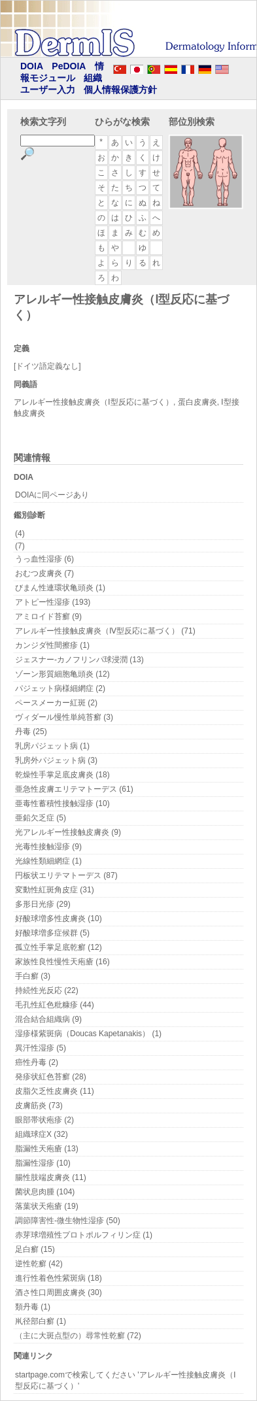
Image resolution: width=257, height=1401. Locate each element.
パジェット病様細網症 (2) (60, 688)
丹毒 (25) (31, 731)
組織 (93, 78)
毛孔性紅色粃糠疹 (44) (54, 1004)
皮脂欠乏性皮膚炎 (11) (54, 1091)
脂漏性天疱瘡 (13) (46, 1148)
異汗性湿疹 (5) (40, 1048)
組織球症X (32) (41, 1134)
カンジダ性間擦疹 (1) (52, 645)
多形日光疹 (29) (43, 904)
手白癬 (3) (32, 976)
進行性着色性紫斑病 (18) (58, 1278)
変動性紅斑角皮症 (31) (54, 889)
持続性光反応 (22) (46, 990)
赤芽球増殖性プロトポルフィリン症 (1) (83, 1235)
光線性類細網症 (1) (48, 861)
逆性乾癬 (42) (39, 1263)
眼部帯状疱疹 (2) (44, 1119)
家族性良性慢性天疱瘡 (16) (62, 961)
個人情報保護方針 (120, 89)
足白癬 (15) (35, 1249)
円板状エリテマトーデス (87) (66, 875)
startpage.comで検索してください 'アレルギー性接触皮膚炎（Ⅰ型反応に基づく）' (125, 1380)
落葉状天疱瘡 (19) (46, 1206)
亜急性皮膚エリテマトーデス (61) (74, 789)
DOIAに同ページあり (52, 494)
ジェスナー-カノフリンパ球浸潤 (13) (79, 659)
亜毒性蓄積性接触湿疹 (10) (62, 803)
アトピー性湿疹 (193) (52, 602)
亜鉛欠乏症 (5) (40, 817)
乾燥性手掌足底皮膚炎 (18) (62, 774)
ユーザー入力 (47, 89)
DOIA (31, 66)
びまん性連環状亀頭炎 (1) (60, 587)
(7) (20, 545)
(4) (20, 533)
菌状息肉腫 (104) (45, 1191)
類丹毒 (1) (32, 1306)
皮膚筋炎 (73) (39, 1105)
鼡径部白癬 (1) (40, 1321)
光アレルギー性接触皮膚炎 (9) (68, 832)
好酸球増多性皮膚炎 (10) (58, 918)
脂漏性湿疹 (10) (43, 1163)
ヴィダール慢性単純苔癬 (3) (64, 717)
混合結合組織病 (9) (48, 1019)
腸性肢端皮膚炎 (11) (50, 1177)
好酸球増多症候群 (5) (52, 932)
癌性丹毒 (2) (36, 1062)
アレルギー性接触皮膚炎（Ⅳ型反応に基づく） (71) (105, 630)
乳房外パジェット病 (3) (56, 760)
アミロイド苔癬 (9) (48, 616)
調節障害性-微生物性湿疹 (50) (67, 1220)
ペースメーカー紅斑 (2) (56, 702)
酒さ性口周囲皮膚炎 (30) (58, 1292)
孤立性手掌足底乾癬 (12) (58, 947)
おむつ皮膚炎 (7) (44, 573)
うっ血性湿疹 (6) (44, 559)
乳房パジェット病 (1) (52, 746)
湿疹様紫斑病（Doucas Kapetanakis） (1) (88, 1033)
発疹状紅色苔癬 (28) (50, 1076)
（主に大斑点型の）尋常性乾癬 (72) (78, 1335)
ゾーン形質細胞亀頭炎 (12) (62, 674)
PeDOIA (69, 66)
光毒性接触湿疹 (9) (48, 846)
